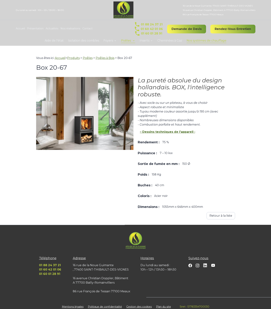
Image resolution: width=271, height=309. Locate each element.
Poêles (126, 40)
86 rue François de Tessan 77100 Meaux (203, 14)
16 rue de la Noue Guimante (218, 5)
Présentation (35, 28)
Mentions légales (72, 302)
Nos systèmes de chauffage (206, 40)
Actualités (52, 28)
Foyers (108, 40)
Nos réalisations (70, 28)
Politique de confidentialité (105, 302)
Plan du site (163, 302)
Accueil (20, 28)
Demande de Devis (187, 29)
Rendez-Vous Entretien (233, 29)
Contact (87, 28)
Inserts (144, 40)
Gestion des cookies (139, 302)
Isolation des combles (83, 40)
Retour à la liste (220, 211)
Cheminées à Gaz (169, 40)
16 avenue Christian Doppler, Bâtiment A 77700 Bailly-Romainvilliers (219, 10)
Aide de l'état (54, 40)
